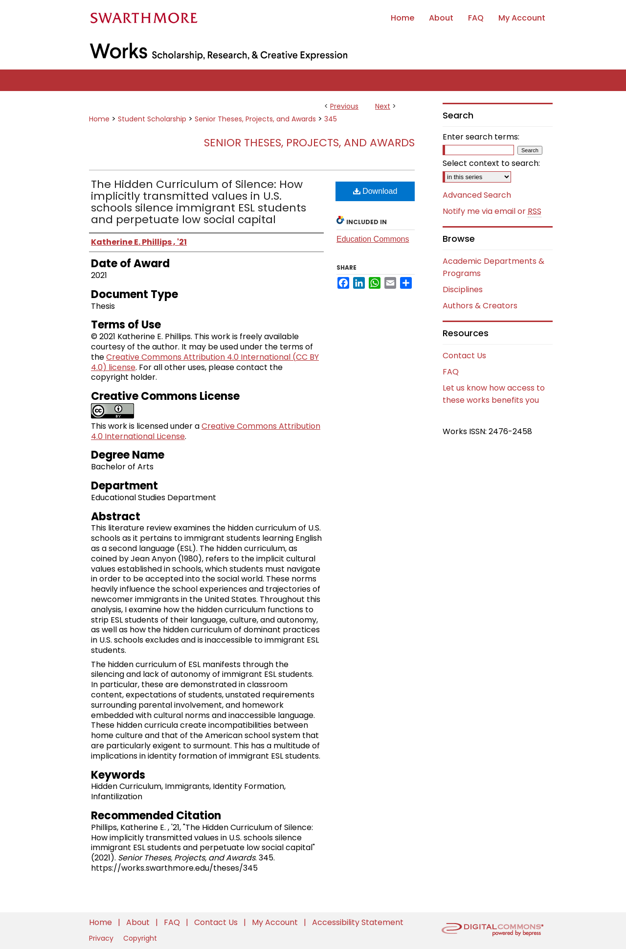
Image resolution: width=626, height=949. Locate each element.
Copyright (140, 938)
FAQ (451, 371)
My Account (276, 922)
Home (99, 119)
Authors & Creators (480, 305)
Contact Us (464, 355)
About (139, 922)
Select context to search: (491, 163)
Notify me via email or (492, 211)
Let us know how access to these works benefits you (494, 394)
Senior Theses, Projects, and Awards (255, 119)
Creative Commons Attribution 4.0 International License (205, 431)
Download (375, 191)
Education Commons (372, 239)
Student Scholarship (152, 119)
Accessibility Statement (357, 922)
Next (382, 106)
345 (330, 119)
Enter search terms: (481, 136)
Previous (344, 106)
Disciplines (463, 289)
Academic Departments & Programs (493, 267)
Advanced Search (477, 195)
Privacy (102, 938)
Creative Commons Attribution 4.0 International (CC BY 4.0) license (205, 362)
